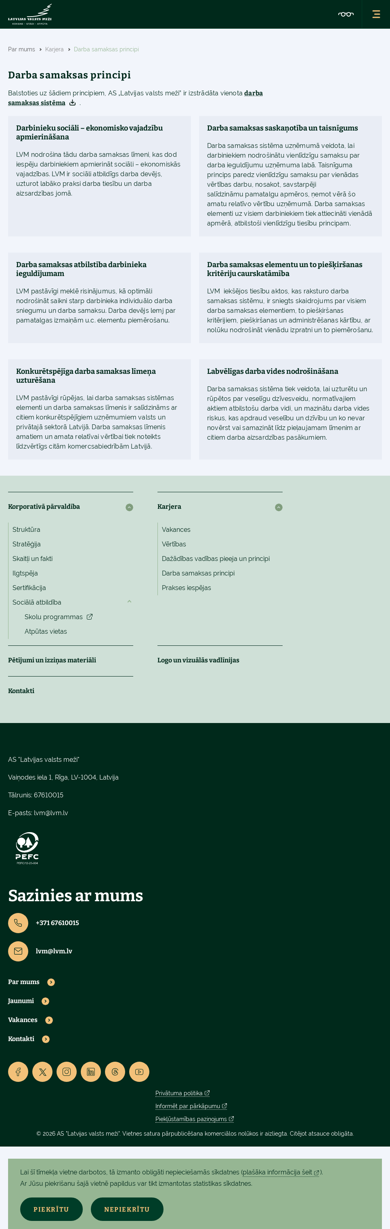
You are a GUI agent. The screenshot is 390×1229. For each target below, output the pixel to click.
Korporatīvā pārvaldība (44, 506)
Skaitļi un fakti (32, 559)
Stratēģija (27, 544)
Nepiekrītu (130, 1209)
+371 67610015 (43, 923)
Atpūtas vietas (46, 631)
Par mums (24, 982)
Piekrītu (52, 1209)
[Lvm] (30, 14)
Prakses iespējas (186, 588)
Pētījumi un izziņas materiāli (52, 660)
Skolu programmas (54, 617)
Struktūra (26, 529)
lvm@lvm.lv (51, 813)
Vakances (176, 529)
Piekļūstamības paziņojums (191, 1119)
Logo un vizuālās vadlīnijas (198, 660)
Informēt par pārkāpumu (187, 1106)
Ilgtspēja (25, 573)
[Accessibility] (346, 14)
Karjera (169, 506)
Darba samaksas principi (198, 573)
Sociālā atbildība (37, 602)
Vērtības (174, 544)
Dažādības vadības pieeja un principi (216, 559)
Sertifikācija (29, 588)
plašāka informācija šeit (277, 1172)
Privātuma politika (179, 1093)
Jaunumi (21, 1001)
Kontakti (21, 691)
